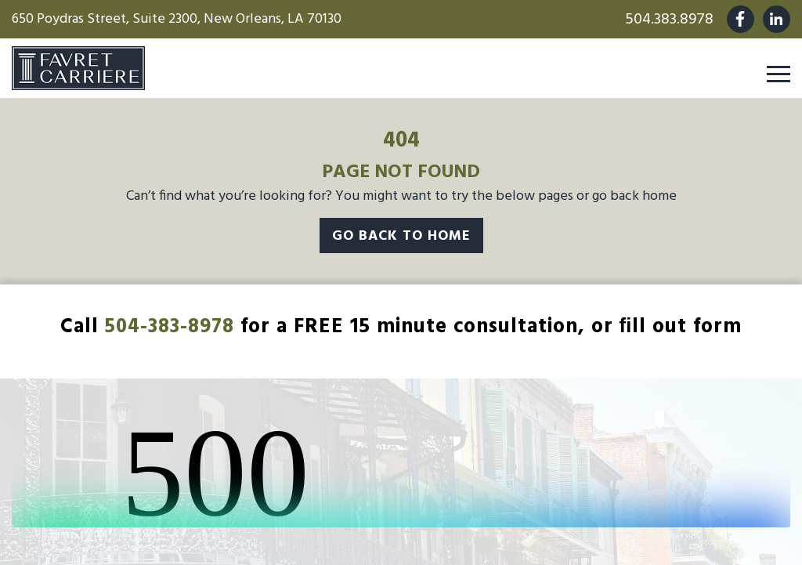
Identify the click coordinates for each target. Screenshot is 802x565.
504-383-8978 (169, 327)
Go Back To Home (401, 236)
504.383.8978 (669, 19)
